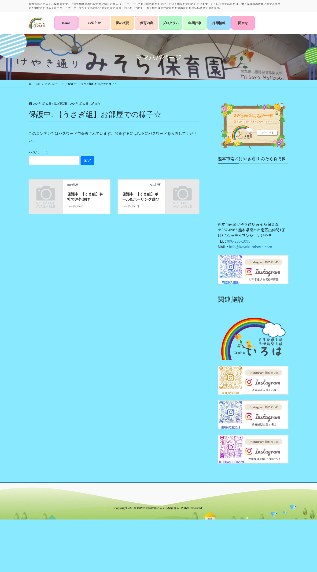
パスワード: (54, 157)
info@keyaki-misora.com (250, 246)
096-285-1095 (238, 241)
